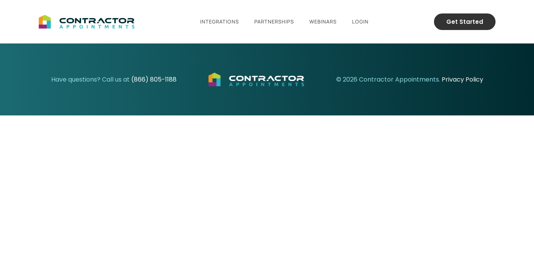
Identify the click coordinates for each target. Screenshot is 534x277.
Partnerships (274, 21)
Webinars (323, 21)
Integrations (219, 21)
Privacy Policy (462, 79)
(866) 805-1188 (154, 79)
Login (360, 21)
